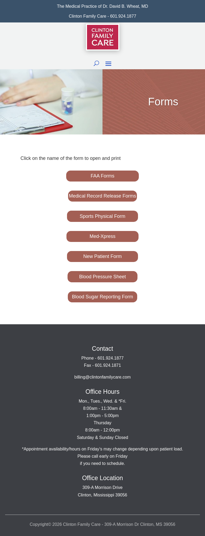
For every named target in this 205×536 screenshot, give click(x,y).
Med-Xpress (102, 236)
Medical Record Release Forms (102, 196)
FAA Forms (102, 176)
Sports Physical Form (102, 216)
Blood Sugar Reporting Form (102, 296)
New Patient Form (102, 256)
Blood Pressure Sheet (102, 276)
